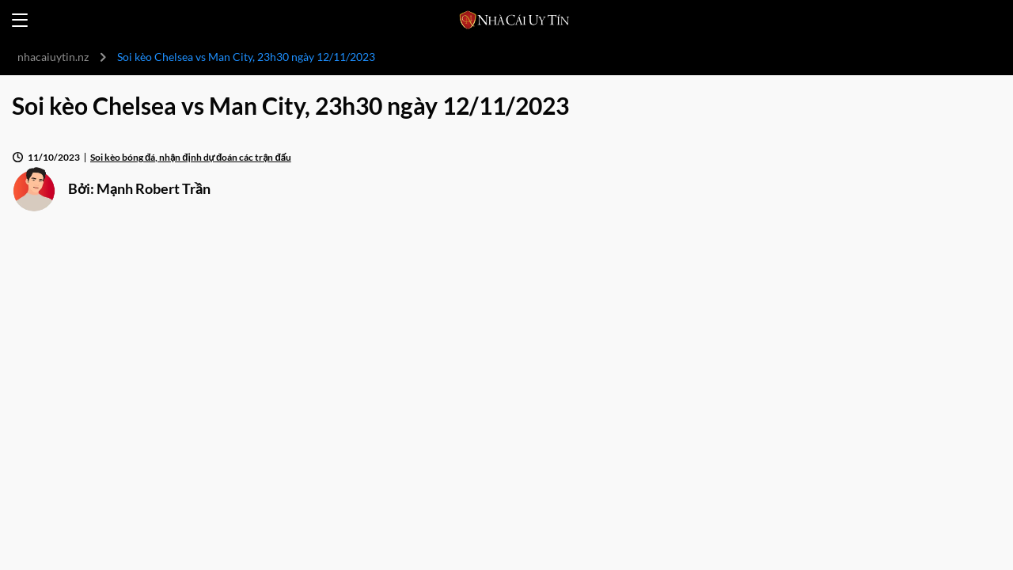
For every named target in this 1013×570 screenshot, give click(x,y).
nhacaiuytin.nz (53, 56)
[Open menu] (20, 20)
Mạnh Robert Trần (154, 188)
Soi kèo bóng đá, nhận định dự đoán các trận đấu (190, 157)
